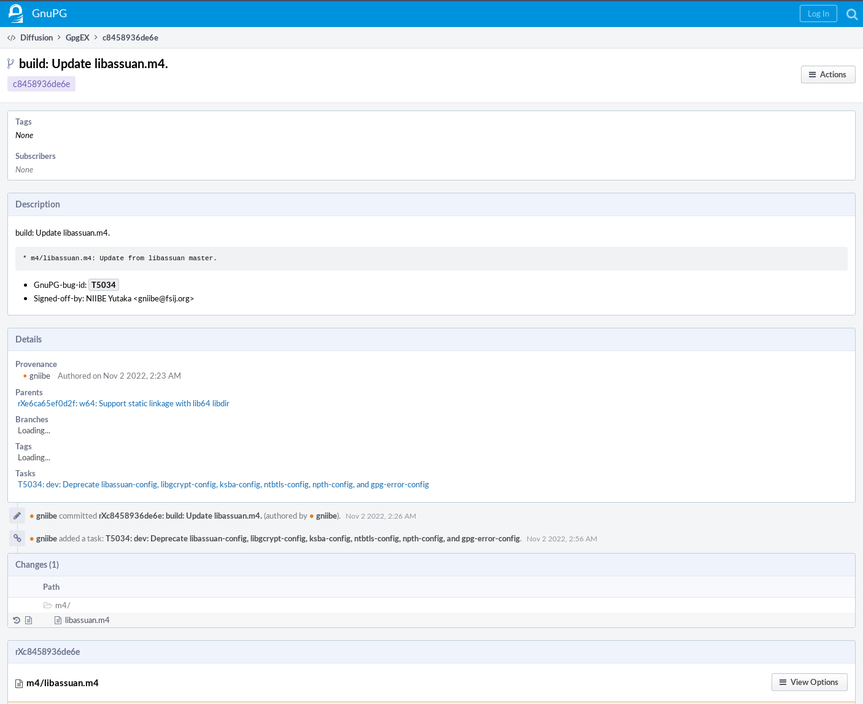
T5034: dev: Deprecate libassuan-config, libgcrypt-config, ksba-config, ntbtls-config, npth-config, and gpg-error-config (223, 484)
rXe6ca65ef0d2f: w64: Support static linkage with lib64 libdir (124, 403)
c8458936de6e (41, 84)
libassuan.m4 (87, 619)
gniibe (36, 375)
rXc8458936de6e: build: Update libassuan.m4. (180, 515)
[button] (818, 13)
